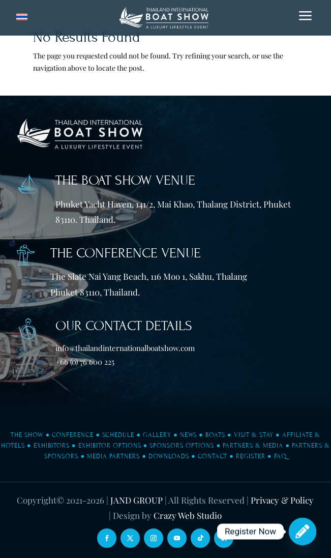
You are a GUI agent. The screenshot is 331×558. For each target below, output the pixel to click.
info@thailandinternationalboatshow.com (125, 348)
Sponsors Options (181, 446)
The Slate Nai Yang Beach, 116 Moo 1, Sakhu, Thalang (148, 276)
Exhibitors (52, 446)
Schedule (118, 435)
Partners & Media (253, 446)
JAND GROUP (136, 500)
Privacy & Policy (282, 500)
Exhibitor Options (109, 446)
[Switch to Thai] (22, 17)
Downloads (168, 456)
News (188, 435)
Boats (215, 435)
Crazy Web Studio (188, 515)
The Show (27, 435)
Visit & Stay (254, 435)
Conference (73, 435)
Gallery (157, 435)
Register (250, 456)
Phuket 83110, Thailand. (95, 292)
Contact (212, 456)
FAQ (280, 456)
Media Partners (113, 456)
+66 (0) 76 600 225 (84, 362)
